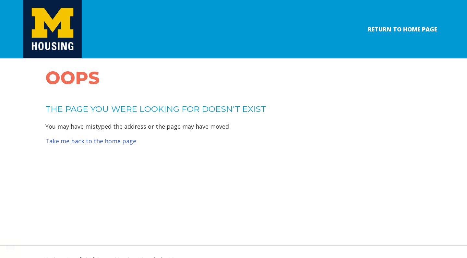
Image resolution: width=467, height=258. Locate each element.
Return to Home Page (402, 29)
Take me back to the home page (90, 141)
